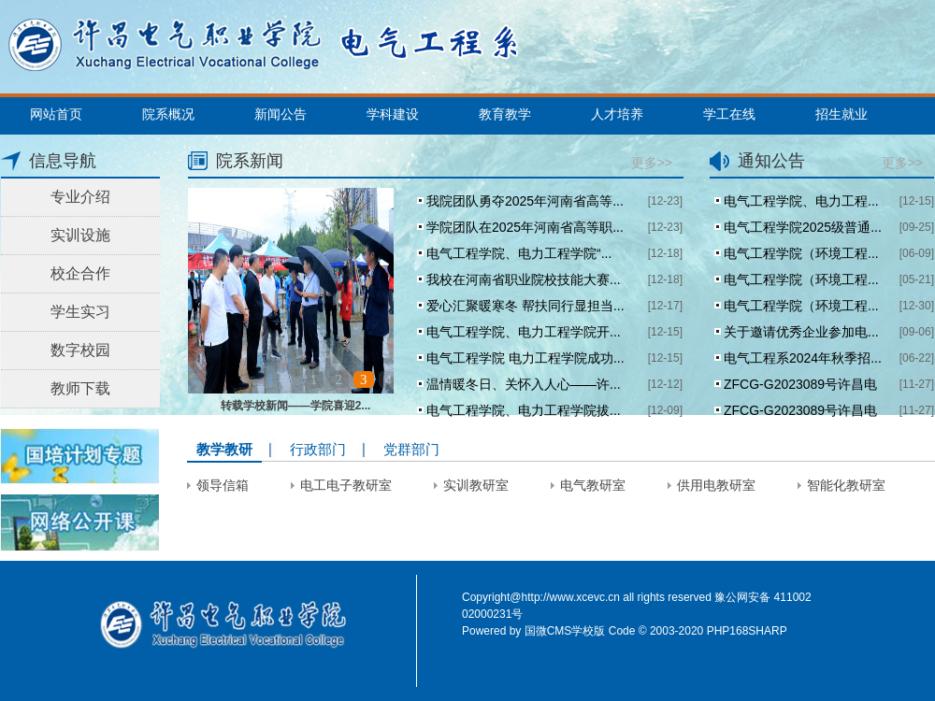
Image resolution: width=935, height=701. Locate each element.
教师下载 (80, 388)
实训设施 (80, 235)
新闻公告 (280, 114)
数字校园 (80, 350)
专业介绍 (80, 197)
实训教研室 (476, 485)
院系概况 (168, 114)
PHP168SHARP (747, 630)
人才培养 (617, 114)
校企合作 (80, 273)
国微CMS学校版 (565, 630)
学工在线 (729, 114)
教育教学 (505, 114)
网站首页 (56, 114)
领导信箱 (222, 485)
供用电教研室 (716, 485)
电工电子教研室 (346, 485)
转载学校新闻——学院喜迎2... (296, 405)
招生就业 (841, 114)
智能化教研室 (846, 485)
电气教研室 (593, 485)
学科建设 (393, 114)
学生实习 (80, 312)
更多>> (651, 162)
